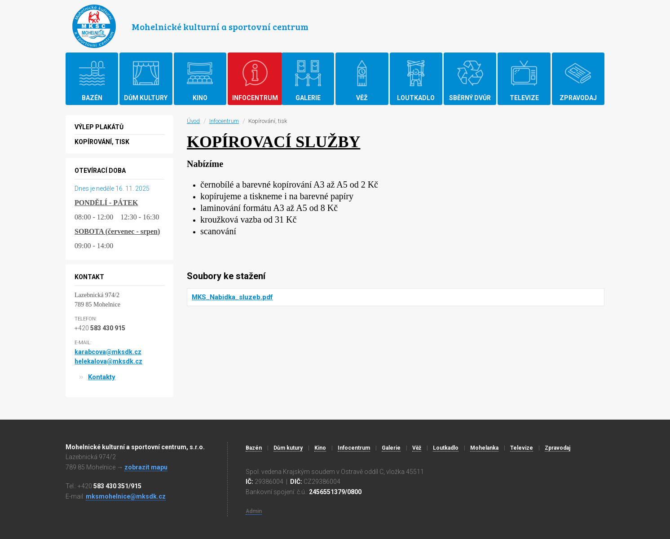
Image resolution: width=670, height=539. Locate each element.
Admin (254, 511)
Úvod (193, 121)
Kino (320, 448)
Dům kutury (288, 448)
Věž (416, 448)
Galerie (391, 448)
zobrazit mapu (146, 467)
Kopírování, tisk (102, 141)
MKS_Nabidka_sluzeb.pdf (232, 297)
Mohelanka (484, 448)
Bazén (254, 448)
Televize (521, 448)
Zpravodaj (557, 448)
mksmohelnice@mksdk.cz (126, 496)
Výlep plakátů (99, 127)
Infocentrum (224, 121)
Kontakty (101, 377)
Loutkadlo (445, 448)
